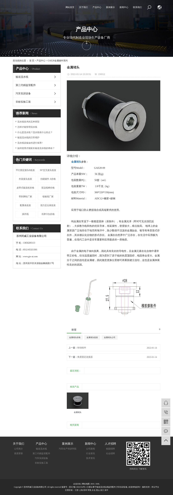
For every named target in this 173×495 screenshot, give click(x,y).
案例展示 (110, 7)
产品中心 (97, 7)
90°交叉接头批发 (48, 170)
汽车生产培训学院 (67, 449)
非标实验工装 (23, 101)
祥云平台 (155, 487)
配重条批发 (25, 205)
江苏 (77, 490)
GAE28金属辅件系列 (58, 60)
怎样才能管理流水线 (27, 127)
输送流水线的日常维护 (28, 137)
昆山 (98, 490)
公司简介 (18, 449)
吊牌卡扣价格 (48, 214)
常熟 (89, 490)
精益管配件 (111, 487)
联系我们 (137, 7)
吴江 (102, 490)
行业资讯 (90, 453)
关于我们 (83, 7)
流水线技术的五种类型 (28, 122)
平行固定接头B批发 (25, 170)
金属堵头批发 (92, 337)
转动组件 (81, 348)
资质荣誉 (18, 453)
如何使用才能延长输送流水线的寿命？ (36, 148)
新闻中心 (124, 7)
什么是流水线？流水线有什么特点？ (35, 132)
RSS (92, 484)
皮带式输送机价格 (25, 188)
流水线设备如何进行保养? (30, 143)
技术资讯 (90, 458)
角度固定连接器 (85, 357)
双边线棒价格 (48, 188)
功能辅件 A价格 (48, 179)
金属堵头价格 (74, 337)
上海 (81, 490)
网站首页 (70, 7)
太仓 (94, 490)
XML (98, 484)
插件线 (25, 214)
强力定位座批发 (48, 205)
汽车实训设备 (23, 93)
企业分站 (77, 484)
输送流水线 (22, 76)
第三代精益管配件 (26, 85)
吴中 (106, 490)
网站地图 (86, 484)
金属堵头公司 (109, 337)
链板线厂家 (48, 196)
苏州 (85, 490)
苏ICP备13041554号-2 (78, 487)
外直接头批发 (25, 179)
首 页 (31, 60)
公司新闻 (90, 449)
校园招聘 (110, 449)
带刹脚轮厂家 (25, 196)
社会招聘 (110, 453)
